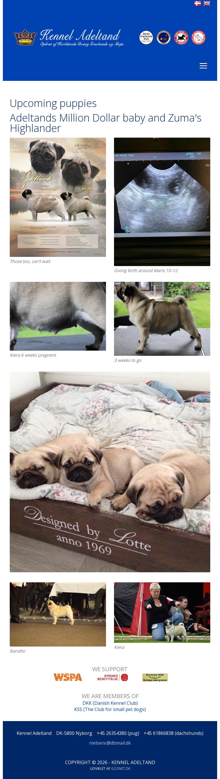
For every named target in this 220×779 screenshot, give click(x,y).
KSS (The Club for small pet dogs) (110, 709)
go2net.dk (120, 768)
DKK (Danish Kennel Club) (110, 703)
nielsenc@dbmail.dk (110, 743)
